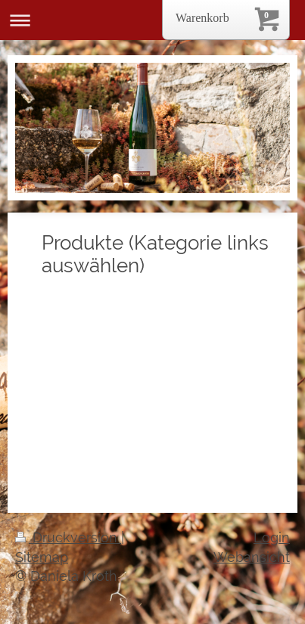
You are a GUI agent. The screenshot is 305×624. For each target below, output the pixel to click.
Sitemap (41, 557)
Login (272, 537)
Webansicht (251, 557)
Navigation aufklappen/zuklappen (152, 20)
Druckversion (68, 537)
